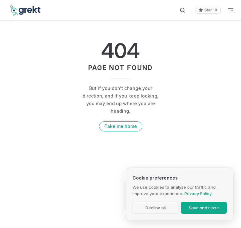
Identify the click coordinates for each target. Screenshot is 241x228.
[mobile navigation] (230, 10)
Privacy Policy (198, 193)
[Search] (182, 10)
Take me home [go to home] (120, 126)
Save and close (204, 207)
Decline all (155, 207)
